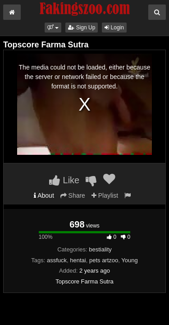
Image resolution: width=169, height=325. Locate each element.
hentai (78, 260)
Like (64, 180)
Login (114, 27)
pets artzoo (103, 260)
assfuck (57, 260)
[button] (53, 27)
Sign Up (81, 27)
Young (129, 260)
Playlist (104, 195)
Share (72, 195)
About (44, 195)
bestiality (100, 249)
